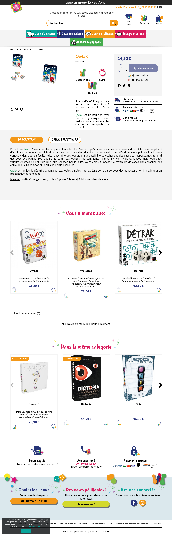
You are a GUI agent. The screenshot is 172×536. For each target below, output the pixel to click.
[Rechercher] (82, 23)
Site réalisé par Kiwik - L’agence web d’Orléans (86, 532)
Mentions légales (97, 524)
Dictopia (86, 404)
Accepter (25, 531)
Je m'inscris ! (86, 504)
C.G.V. (110, 524)
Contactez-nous (33, 490)
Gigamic (80, 61)
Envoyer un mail (34, 501)
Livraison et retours (67, 524)
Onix (138, 404)
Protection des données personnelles (132, 524)
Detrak (138, 271)
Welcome (86, 271)
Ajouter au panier (14, 426)
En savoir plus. (35, 526)
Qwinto (33, 271)
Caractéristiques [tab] (64, 140)
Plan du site (156, 524)
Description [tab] (27, 140)
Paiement (83, 524)
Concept (34, 404)
